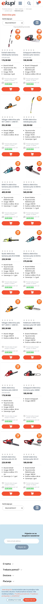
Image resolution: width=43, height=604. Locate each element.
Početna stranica (7, 9)
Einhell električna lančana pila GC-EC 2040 (9, 458)
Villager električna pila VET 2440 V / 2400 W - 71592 (11, 120)
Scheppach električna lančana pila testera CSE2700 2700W (31, 53)
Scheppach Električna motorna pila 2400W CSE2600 (31, 389)
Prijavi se (22, 547)
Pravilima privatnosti (22, 594)
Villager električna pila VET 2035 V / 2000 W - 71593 (11, 324)
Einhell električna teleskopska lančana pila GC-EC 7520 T (10, 53)
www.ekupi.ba (7, 590)
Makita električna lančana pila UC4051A (31, 185)
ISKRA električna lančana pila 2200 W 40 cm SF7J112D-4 (10, 389)
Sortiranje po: (7, 19)
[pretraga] (29, 3)
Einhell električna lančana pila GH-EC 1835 (31, 458)
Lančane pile (8, 11)
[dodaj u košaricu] (11, 89)
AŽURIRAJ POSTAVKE (14, 600)
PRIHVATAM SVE (30, 600)
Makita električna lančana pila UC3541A (31, 254)
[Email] (21, 541)
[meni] (20, 3)
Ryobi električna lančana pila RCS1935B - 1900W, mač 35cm (11, 254)
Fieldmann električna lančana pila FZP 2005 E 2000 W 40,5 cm (31, 324)
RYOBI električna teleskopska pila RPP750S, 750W (29, 120)
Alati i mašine (19, 9)
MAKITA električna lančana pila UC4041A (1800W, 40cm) (10, 185)
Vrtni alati (29, 9)
